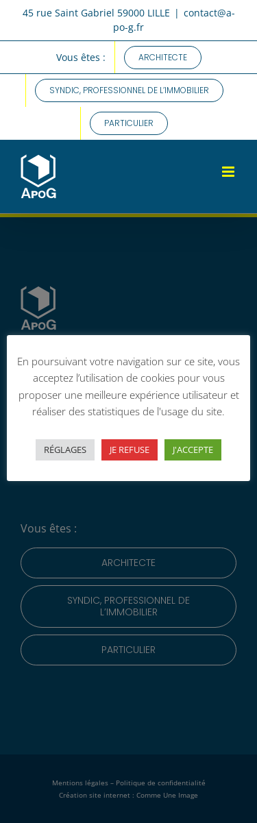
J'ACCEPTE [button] (193, 449)
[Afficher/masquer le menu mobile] (229, 171)
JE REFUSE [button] (129, 449)
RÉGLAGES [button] (65, 449)
